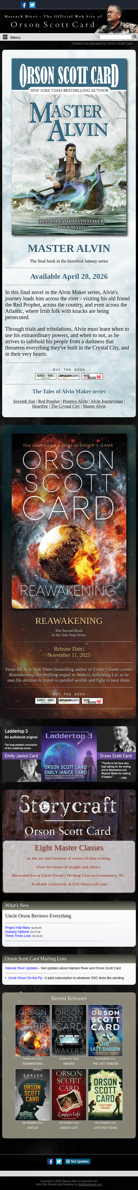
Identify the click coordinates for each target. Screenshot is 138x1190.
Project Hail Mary (23, 928)
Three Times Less (23, 936)
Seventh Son (24, 401)
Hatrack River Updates (21, 968)
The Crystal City (65, 406)
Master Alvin (94, 406)
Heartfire (40, 406)
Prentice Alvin (75, 401)
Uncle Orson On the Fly (25, 978)
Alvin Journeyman (106, 401)
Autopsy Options (22, 932)
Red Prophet (49, 401)
